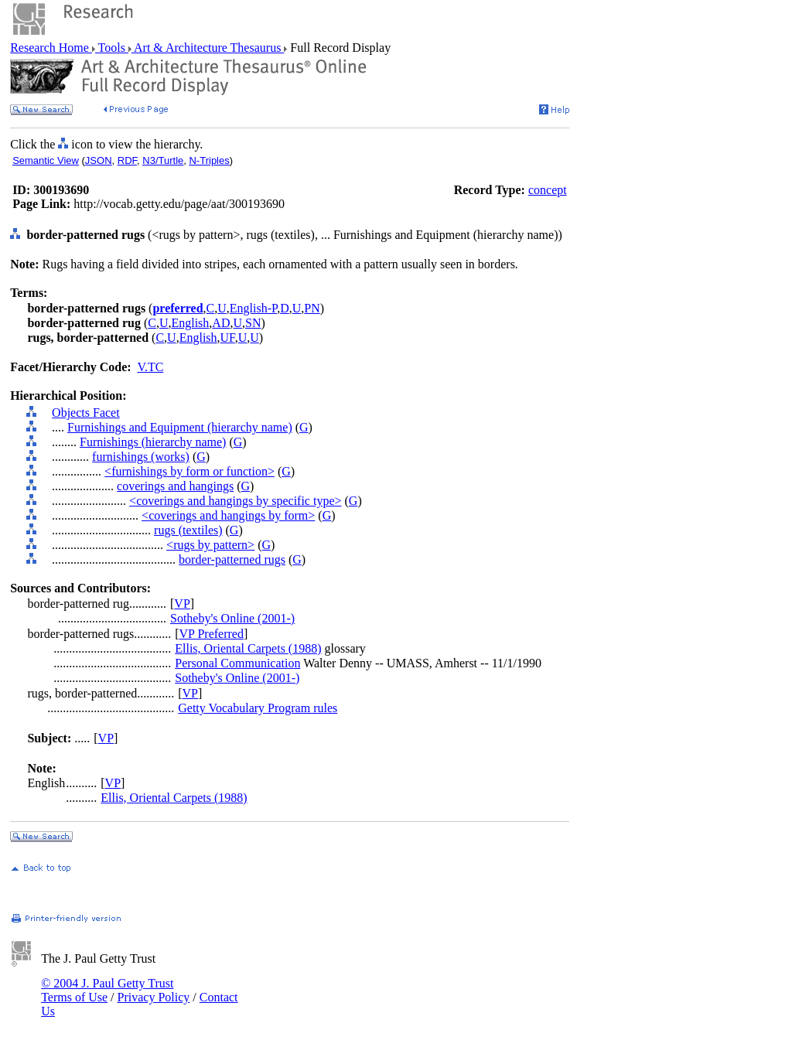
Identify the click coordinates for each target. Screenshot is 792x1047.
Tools (111, 47)
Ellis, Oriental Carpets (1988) (248, 648)
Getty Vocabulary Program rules (257, 707)
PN (311, 308)
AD (221, 322)
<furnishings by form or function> (189, 471)
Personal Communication (237, 663)
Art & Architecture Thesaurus (207, 47)
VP (181, 603)
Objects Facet (86, 412)
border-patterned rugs (232, 559)
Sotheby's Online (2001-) (232, 618)
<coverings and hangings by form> (228, 515)
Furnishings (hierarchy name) (153, 441)
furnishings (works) (140, 456)
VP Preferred (211, 633)
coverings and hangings (175, 486)
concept (547, 189)
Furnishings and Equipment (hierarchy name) (179, 427)
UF (227, 337)
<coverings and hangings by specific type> (235, 500)
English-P (253, 308)
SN (253, 322)
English (190, 322)
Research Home (51, 47)
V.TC (150, 366)
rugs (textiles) (188, 530)
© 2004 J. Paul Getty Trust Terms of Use (107, 990)
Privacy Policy (154, 997)
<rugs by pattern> (210, 544)
